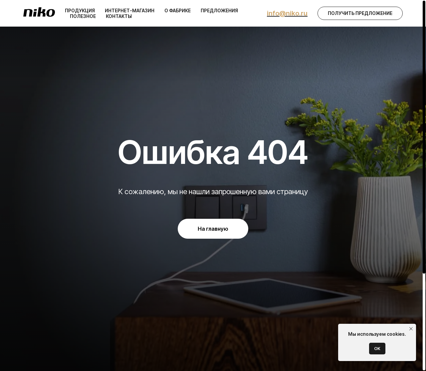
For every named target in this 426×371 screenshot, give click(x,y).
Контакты (119, 16)
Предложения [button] (219, 10)
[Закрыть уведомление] (411, 328)
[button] (360, 13)
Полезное (83, 16)
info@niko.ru (287, 13)
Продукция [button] (80, 10)
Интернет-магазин (129, 10)
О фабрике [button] (177, 10)
